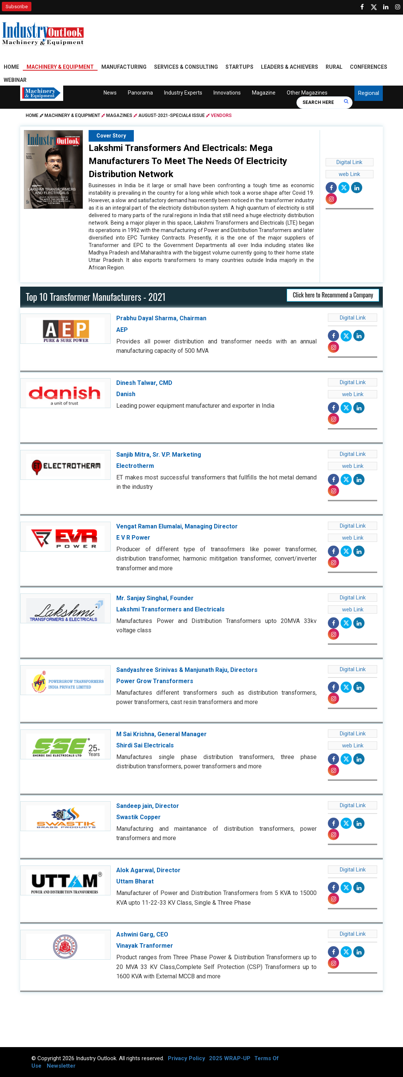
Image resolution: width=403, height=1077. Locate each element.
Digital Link (349, 162)
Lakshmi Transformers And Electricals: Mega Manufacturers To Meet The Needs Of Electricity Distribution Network (188, 161)
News (110, 93)
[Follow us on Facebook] (362, 7)
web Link (349, 174)
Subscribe (17, 6)
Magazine (263, 93)
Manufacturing (124, 67)
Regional (368, 93)
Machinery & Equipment (60, 67)
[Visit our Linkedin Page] (385, 7)
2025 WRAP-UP (229, 1058)
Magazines (119, 115)
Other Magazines (306, 93)
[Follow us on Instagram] (397, 7)
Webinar (15, 80)
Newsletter (61, 1065)
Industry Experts (183, 93)
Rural (334, 67)
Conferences (368, 67)
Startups (239, 67)
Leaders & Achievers (289, 67)
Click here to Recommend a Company (333, 295)
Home (11, 67)
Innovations (226, 93)
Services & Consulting (186, 67)
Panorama (140, 93)
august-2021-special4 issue (171, 115)
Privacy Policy (186, 1058)
